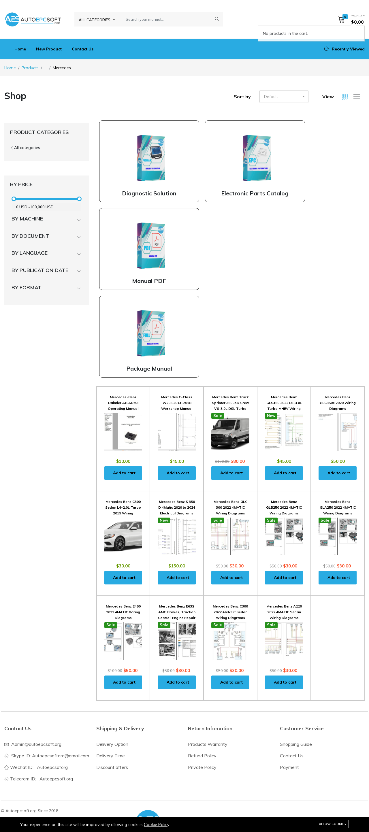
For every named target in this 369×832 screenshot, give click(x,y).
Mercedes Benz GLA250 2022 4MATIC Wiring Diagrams (338, 507)
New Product (49, 49)
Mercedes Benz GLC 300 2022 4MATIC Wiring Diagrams (230, 507)
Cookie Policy (156, 824)
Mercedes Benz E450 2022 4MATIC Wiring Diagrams (123, 612)
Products (30, 67)
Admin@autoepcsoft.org (36, 744)
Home (20, 49)
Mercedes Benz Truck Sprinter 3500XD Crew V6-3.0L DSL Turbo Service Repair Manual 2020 (230, 408)
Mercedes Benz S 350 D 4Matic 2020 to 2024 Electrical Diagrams (176, 507)
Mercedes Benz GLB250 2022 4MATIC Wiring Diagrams (284, 507)
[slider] (14, 199)
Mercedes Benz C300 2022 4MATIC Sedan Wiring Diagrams (230, 612)
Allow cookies (332, 824)
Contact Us (82, 49)
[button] (349, 19)
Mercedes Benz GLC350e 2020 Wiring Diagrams (338, 403)
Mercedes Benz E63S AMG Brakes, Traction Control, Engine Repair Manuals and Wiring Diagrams (176, 617)
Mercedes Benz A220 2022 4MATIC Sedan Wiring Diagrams (284, 612)
